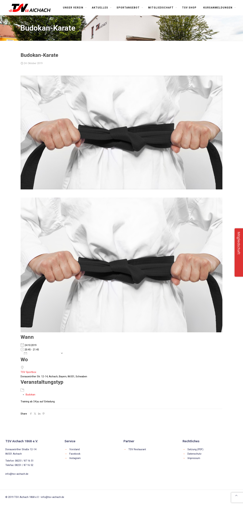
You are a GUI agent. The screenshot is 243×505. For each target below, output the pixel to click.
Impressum (193, 458)
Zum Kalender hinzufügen (41, 353)
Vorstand (74, 449)
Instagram (75, 458)
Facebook (74, 453)
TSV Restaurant (137, 449)
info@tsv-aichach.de (16, 473)
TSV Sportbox (28, 372)
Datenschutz (194, 453)
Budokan (30, 394)
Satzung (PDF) (195, 449)
